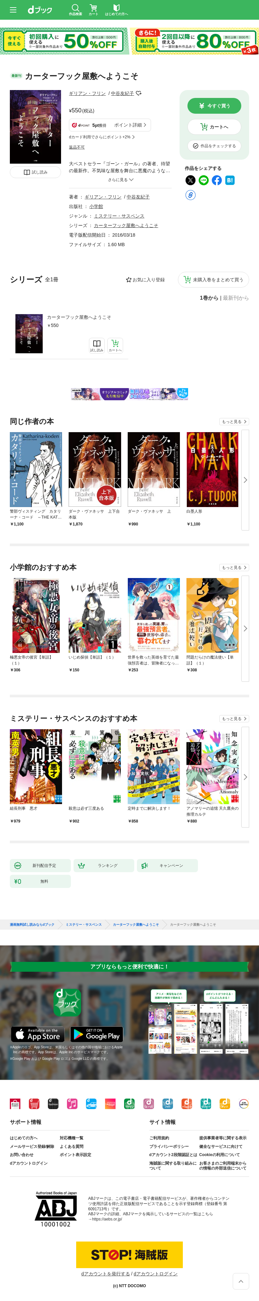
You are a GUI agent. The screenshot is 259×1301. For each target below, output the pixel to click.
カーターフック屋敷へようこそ (79, 317)
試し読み (40, 172)
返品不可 (77, 147)
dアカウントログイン (29, 1163)
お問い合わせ (21, 1154)
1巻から (209, 298)
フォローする (138, 93)
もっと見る (232, 421)
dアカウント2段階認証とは (173, 1154)
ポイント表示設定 (75, 1154)
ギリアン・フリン (87, 93)
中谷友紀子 (122, 93)
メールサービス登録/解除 (32, 1146)
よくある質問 (71, 1146)
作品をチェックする (218, 146)
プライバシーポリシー (169, 1146)
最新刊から (236, 298)
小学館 (96, 206)
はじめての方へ (23, 1138)
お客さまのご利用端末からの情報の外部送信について (223, 1166)
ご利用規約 (159, 1138)
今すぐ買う (218, 105)
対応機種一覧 (71, 1138)
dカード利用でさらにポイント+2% (99, 137)
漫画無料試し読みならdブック (32, 924)
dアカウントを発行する (105, 1273)
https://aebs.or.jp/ (107, 1219)
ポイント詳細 (128, 125)
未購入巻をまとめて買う (218, 279)
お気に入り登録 (149, 279)
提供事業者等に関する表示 (223, 1138)
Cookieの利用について (219, 1154)
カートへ (219, 126)
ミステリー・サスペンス (119, 216)
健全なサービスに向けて (221, 1146)
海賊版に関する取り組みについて (173, 1166)
